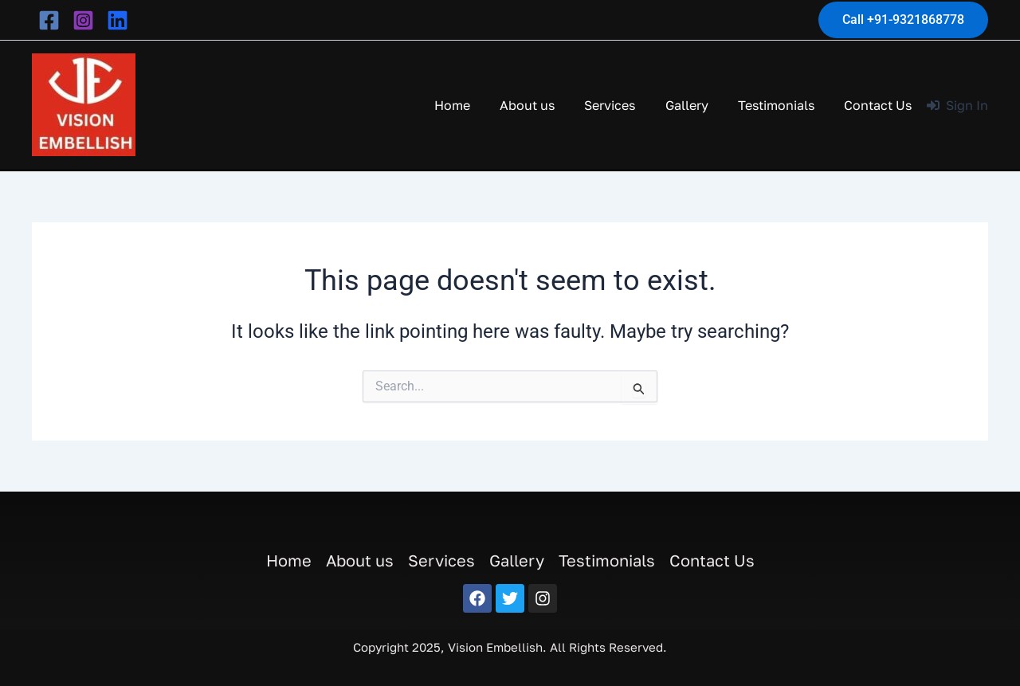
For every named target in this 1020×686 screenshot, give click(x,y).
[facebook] (49, 20)
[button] (903, 20)
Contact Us (880, 105)
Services (624, 105)
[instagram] (83, 20)
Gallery (697, 105)
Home (475, 105)
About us (546, 105)
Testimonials (782, 105)
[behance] (117, 20)
